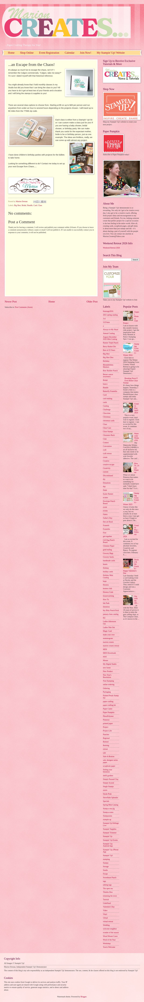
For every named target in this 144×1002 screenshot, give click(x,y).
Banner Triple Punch (110, 343)
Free (104, 533)
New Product (108, 671)
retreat (105, 749)
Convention (107, 446)
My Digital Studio (109, 664)
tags (104, 881)
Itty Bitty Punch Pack (111, 610)
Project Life (107, 731)
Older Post (92, 301)
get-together (107, 536)
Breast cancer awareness (108, 375)
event (105, 507)
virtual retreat (108, 921)
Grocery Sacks (108, 557)
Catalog (106, 406)
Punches (106, 735)
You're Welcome (109, 947)
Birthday (106, 361)
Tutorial (106, 900)
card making (107, 399)
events (105, 511)
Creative (106, 461)
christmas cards (108, 421)
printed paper (108, 723)
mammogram (108, 638)
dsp (104, 487)
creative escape (108, 465)
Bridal (24, 205)
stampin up (107, 820)
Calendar (69, 52)
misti (105, 657)
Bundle (30, 205)
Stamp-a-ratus (108, 812)
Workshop (106, 943)
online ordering (108, 685)
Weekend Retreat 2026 (111, 248)
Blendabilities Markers (108, 366)
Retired (105, 742)
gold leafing (107, 550)
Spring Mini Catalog (110, 805)
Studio (105, 870)
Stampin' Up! (108, 855)
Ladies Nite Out (109, 627)
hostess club (107, 588)
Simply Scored (108, 783)
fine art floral (108, 522)
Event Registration (49, 52)
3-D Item (106, 322)
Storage (106, 867)
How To (106, 600)
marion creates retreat (111, 646)
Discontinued (108, 476)
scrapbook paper (109, 766)
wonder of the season (111, 933)
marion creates (108, 642)
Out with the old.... (136, 599)
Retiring (106, 745)
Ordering (106, 688)
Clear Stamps (108, 432)
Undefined (107, 903)
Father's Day (107, 518)
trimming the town (110, 896)
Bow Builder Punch (110, 371)
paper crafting (108, 702)
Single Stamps (108, 787)
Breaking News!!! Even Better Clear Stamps (130, 380)
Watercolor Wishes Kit (136, 437)
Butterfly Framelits (110, 391)
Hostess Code (108, 592)
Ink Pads (106, 603)
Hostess (106, 585)
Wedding (106, 925)
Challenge (106, 410)
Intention (106, 607)
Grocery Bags (108, 553)
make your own (109, 635)
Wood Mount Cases (110, 936)
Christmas (106, 417)
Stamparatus (107, 816)
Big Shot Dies (108, 357)
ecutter (105, 498)
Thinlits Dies (108, 892)
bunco (105, 384)
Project (105, 727)
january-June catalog (110, 614)
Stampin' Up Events (110, 840)
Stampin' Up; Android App (108, 845)
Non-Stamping (108, 681)
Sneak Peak (107, 794)
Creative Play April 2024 (136, 408)
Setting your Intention (107, 771)
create (105, 457)
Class (40, 205)
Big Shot (17, 205)
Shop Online (27, 52)
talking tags (107, 885)
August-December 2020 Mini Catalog (110, 338)
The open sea (108, 888)
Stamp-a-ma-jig (109, 809)
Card (35, 205)
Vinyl (105, 914)
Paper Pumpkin (108, 712)
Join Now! (85, 52)
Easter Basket (108, 494)
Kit (104, 618)
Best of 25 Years (109, 350)
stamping (106, 859)
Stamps (105, 863)
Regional (106, 738)
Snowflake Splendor (110, 798)
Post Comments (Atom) (24, 307)
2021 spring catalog (110, 315)
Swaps (105, 874)
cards (105, 402)
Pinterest (106, 720)
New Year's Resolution (107, 676)
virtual (105, 918)
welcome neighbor (110, 929)
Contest (106, 443)
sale (104, 753)
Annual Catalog (109, 333)
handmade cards (109, 561)
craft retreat (107, 454)
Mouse (105, 660)
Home (11, 52)
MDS (105, 649)
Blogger (83, 997)
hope (105, 581)
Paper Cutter (107, 709)
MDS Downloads (109, 653)
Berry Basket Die (109, 347)
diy (104, 479)
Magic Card (107, 631)
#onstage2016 (108, 311)
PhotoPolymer (108, 716)
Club (105, 439)
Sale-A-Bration (108, 756)
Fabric (105, 514)
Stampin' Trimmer (109, 833)
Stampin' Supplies (109, 829)
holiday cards (108, 572)
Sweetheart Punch (109, 878)
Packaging (107, 692)
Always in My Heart (110, 330)
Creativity (106, 468)
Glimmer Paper (108, 546)
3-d (104, 319)
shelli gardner (108, 776)
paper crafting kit (109, 705)
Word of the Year (109, 940)
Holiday (106, 568)
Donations (107, 483)
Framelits (106, 529)
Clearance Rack (109, 435)
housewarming (108, 596)
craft (104, 450)
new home (107, 668)
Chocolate (106, 413)
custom (105, 472)
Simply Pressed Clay (110, 779)
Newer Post (11, 301)
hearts (105, 564)
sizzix (105, 790)
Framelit (106, 525)
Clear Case (107, 428)
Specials (106, 801)
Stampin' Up (107, 836)
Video (105, 910)
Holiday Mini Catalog (108, 576)
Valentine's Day (109, 907)
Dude (105, 490)
